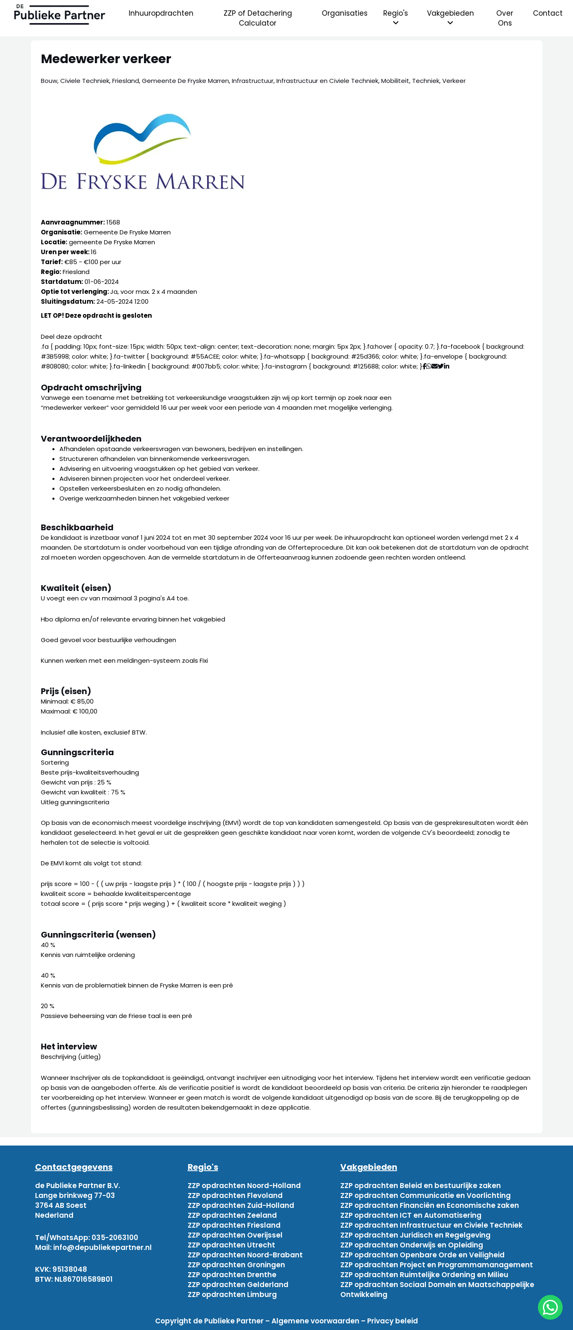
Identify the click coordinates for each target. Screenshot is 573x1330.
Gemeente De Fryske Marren (185, 80)
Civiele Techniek (84, 80)
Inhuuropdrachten (161, 13)
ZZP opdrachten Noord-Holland (244, 1186)
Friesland (125, 80)
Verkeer (454, 80)
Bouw (49, 80)
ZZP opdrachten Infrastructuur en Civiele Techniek (431, 1225)
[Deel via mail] (435, 366)
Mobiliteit (395, 80)
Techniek (425, 80)
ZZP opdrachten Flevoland (235, 1195)
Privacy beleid (392, 1321)
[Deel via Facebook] (424, 366)
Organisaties (345, 13)
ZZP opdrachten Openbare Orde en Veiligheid (422, 1255)
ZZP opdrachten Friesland (234, 1225)
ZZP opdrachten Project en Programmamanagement (436, 1265)
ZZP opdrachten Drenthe (232, 1275)
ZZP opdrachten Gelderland (238, 1285)
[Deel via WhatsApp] (429, 366)
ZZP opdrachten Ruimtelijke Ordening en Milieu (424, 1275)
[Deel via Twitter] (441, 366)
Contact (548, 13)
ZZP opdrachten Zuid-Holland (241, 1205)
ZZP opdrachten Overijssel (235, 1235)
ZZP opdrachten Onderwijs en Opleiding (411, 1245)
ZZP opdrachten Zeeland (232, 1215)
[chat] (550, 1307)
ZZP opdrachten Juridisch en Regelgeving (415, 1235)
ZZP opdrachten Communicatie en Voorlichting (425, 1195)
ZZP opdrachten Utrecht (231, 1245)
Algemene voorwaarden (315, 1321)
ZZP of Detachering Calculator (258, 18)
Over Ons (504, 18)
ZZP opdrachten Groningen (236, 1265)
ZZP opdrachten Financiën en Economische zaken (429, 1205)
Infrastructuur (253, 80)
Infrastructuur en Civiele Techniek (327, 80)
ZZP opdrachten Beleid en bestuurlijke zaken (420, 1186)
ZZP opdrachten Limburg (232, 1294)
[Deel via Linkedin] (448, 366)
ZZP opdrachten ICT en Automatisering (410, 1215)
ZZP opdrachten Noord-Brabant (245, 1255)
